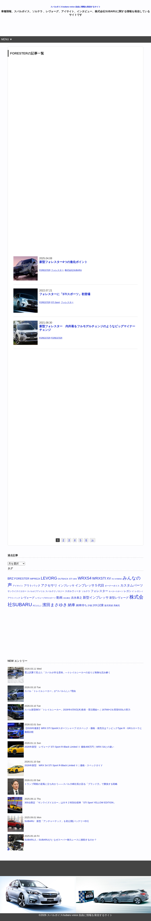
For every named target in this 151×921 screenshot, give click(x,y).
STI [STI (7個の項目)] (70, 579)
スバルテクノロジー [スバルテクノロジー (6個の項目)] (54, 591)
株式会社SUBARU (73, 270)
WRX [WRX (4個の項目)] (75, 579)
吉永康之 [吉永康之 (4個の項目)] (66, 598)
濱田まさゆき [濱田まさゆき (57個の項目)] (54, 604)
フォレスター (57, 270)
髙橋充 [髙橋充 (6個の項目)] (117, 605)
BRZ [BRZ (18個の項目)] (11, 578)
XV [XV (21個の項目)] (109, 578)
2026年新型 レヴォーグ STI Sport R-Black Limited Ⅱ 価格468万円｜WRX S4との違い (69, 746)
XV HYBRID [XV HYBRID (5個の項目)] (117, 579)
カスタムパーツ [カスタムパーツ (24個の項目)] (131, 585)
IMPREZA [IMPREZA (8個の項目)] (35, 578)
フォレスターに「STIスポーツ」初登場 (64, 294)
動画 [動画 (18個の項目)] (59, 597)
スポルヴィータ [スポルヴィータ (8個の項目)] (73, 591)
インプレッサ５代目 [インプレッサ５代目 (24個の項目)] (89, 585)
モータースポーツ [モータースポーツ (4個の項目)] (116, 591)
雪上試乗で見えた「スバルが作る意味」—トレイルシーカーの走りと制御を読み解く (67, 672)
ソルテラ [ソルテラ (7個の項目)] (86, 591)
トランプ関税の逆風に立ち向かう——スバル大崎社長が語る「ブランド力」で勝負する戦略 (71, 784)
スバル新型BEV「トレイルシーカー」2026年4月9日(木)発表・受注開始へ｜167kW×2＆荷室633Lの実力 (77, 709)
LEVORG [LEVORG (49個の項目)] (49, 578)
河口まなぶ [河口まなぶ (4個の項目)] (37, 606)
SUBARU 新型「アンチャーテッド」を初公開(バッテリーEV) (57, 821)
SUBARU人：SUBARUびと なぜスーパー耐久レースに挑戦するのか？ (61, 839)
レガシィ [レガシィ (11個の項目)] (129, 591)
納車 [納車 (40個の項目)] (71, 605)
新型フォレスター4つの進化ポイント (63, 262)
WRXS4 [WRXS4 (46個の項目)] (85, 578)
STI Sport (55, 302)
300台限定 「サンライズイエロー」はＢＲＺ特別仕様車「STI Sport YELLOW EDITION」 (70, 802)
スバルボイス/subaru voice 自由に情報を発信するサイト (75, 7)
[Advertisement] (75, 28)
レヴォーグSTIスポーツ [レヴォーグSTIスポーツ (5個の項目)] (45, 598)
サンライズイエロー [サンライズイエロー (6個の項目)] (17, 591)
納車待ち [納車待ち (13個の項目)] (81, 605)
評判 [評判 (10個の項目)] (95, 605)
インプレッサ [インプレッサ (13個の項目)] (66, 585)
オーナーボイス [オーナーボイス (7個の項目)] (112, 586)
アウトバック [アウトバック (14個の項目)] (32, 585)
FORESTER (45, 270)
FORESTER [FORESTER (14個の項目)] (21, 578)
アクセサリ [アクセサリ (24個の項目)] (49, 585)
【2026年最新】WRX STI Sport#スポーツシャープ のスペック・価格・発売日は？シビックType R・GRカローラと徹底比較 (83, 730)
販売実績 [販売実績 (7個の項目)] (108, 605)
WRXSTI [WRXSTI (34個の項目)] (99, 578)
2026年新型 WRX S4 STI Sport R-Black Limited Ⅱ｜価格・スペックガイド (64, 765)
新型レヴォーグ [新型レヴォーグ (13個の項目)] (119, 597)
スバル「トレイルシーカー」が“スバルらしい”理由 (50, 691)
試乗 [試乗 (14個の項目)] (101, 605)
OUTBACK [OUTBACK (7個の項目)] (63, 579)
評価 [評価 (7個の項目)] (90, 605)
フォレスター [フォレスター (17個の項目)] (99, 591)
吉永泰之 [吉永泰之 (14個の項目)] (76, 597)
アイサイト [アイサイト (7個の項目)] (18, 586)
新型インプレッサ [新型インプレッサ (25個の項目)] (96, 597)
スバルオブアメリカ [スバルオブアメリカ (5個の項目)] (36, 591)
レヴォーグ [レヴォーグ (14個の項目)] (28, 597)
